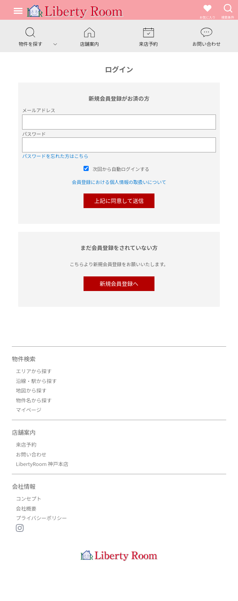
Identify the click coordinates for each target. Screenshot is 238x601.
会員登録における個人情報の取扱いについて (119, 181)
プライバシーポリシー (41, 518)
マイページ (28, 409)
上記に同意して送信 (119, 201)
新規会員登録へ (119, 283)
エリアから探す (34, 371)
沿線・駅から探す (36, 381)
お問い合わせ (31, 454)
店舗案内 (23, 432)
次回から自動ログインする (121, 168)
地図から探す (31, 390)
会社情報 (23, 486)
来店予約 (26, 444)
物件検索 (23, 359)
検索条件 (227, 11)
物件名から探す (34, 400)
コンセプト (28, 498)
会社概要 (26, 508)
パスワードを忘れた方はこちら (55, 155)
